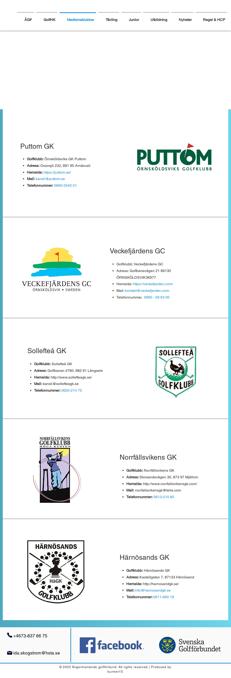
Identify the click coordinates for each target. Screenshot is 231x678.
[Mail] (9, 653)
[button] (108, 17)
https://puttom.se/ (57, 172)
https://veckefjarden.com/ (153, 284)
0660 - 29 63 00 (157, 297)
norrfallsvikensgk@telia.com (158, 490)
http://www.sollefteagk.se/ (71, 377)
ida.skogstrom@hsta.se (36, 652)
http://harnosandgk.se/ (161, 584)
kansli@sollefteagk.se (61, 384)
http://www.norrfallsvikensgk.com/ (170, 484)
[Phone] (9, 635)
